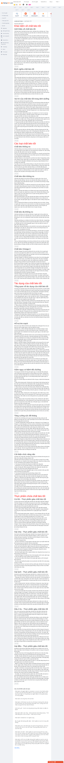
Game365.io (44, 1)
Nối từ (3, 49)
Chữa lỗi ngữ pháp (5, 23)
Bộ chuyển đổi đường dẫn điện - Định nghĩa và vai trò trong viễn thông (32, 721)
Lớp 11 (22, 9)
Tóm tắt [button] (16, 66)
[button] (30, 4)
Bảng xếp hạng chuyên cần (5, 43)
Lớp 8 (54, 7)
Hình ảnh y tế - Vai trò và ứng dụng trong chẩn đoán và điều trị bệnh (31, 708)
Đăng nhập (4, 54)
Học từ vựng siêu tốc (5, 36)
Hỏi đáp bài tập (4, 15)
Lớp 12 (28, 9)
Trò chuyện (26, 1)
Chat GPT (3, 18)
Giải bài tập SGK (17, 1)
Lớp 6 (43, 7)
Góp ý (51, 1)
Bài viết (3, 25)
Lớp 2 (20, 7)
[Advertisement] (57, 30)
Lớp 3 (26, 7)
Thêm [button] (57, 1)
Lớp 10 (16, 9)
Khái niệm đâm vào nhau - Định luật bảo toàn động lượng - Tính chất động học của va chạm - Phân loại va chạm (32, 713)
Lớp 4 (31, 7)
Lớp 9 (59, 7)
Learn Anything (5, 33)
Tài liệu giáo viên (5, 20)
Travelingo (4, 46)
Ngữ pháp (4, 28)
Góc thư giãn (35, 1)
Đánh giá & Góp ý (5, 30)
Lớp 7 (48, 7)
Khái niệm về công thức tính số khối (24, 698)
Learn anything (18, 21)
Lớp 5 (37, 7)
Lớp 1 (15, 7)
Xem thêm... (17, 747)
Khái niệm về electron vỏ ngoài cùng (24, 717)
